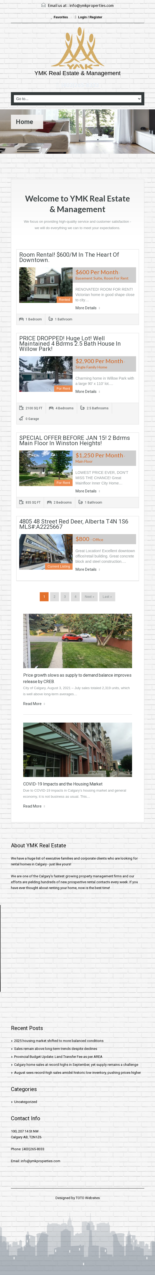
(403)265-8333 (80, 85)
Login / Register (88, 17)
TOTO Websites (88, 1198)
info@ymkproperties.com (91, 5)
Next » (89, 597)
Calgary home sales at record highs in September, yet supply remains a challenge (76, 1065)
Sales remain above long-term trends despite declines (55, 1049)
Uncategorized (25, 1102)
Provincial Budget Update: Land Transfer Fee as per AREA (58, 1057)
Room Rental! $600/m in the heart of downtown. (69, 257)
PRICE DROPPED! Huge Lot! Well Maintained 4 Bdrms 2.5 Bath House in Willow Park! (70, 343)
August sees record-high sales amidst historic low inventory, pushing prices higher (77, 1073)
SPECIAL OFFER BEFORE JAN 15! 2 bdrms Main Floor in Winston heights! (74, 441)
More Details (87, 308)
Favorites (60, 17)
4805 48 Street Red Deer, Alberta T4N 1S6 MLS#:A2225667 (73, 524)
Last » (107, 597)
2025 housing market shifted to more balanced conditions (59, 1041)
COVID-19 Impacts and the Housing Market (62, 784)
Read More (34, 704)
